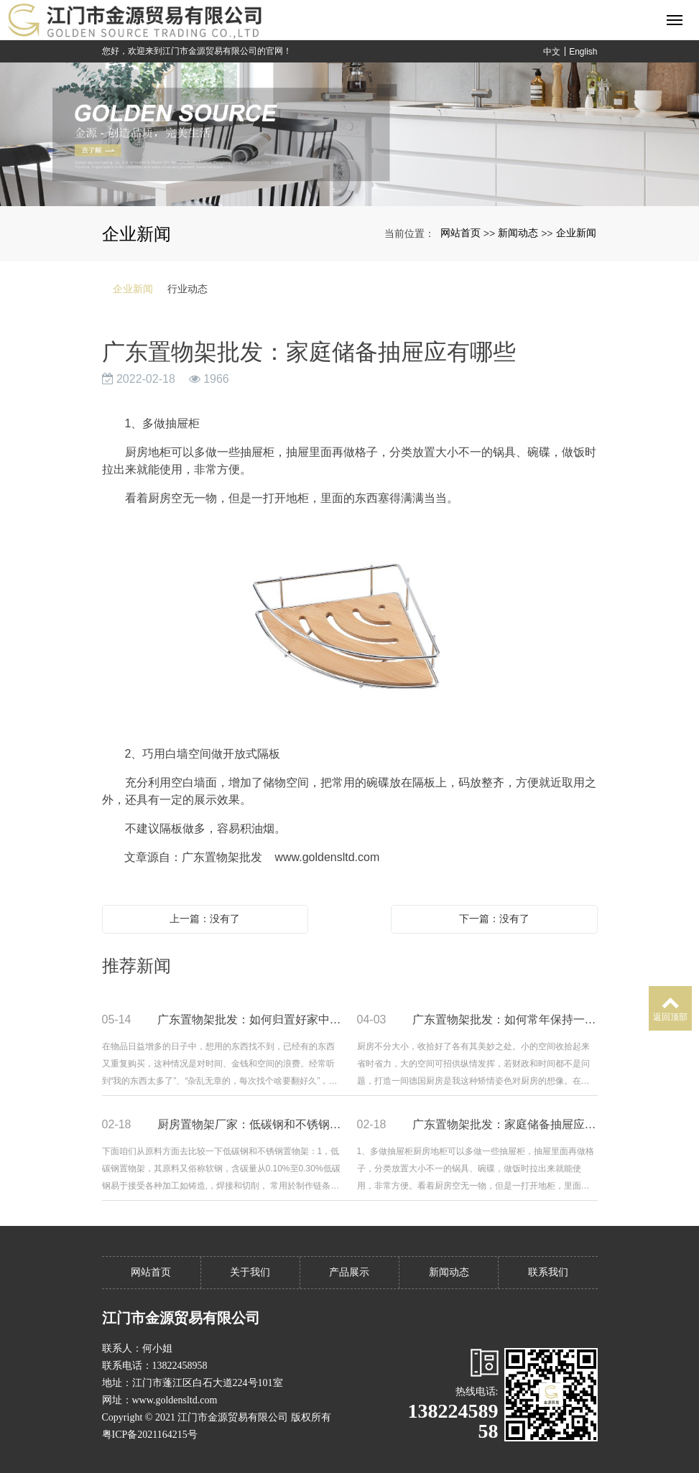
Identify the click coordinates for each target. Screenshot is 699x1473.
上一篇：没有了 (205, 918)
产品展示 (349, 1272)
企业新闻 (576, 232)
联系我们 (548, 1272)
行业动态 (187, 288)
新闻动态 (518, 232)
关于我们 (250, 1272)
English (583, 51)
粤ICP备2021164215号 (150, 1434)
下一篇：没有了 (494, 918)
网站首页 (460, 232)
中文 (551, 51)
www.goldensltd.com (326, 857)
